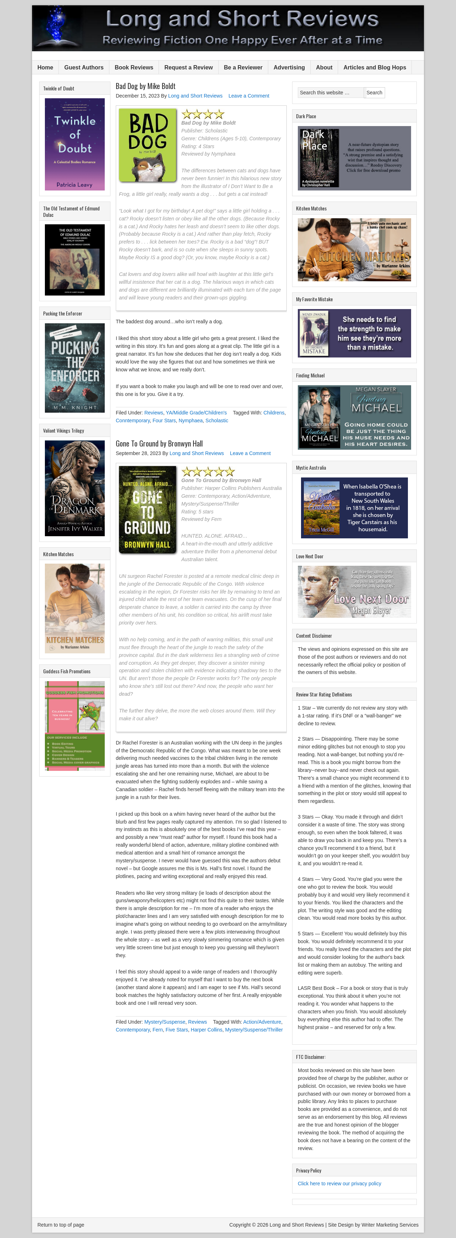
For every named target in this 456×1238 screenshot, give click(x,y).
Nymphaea (190, 420)
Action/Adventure (262, 1022)
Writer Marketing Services (390, 1225)
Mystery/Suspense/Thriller (254, 1030)
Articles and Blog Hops (374, 67)
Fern (157, 1030)
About (324, 67)
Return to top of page (60, 1225)
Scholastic (217, 420)
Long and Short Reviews (228, 28)
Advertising (289, 67)
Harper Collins (207, 1030)
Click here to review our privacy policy (339, 1183)
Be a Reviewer (243, 67)
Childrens (273, 413)
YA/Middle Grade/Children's (196, 413)
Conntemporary (133, 420)
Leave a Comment (249, 96)
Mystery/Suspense (164, 1022)
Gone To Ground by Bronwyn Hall (159, 443)
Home (45, 67)
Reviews (153, 413)
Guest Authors (84, 67)
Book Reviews (134, 67)
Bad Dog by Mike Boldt (146, 85)
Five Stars (177, 1030)
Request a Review (188, 67)
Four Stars (164, 420)
